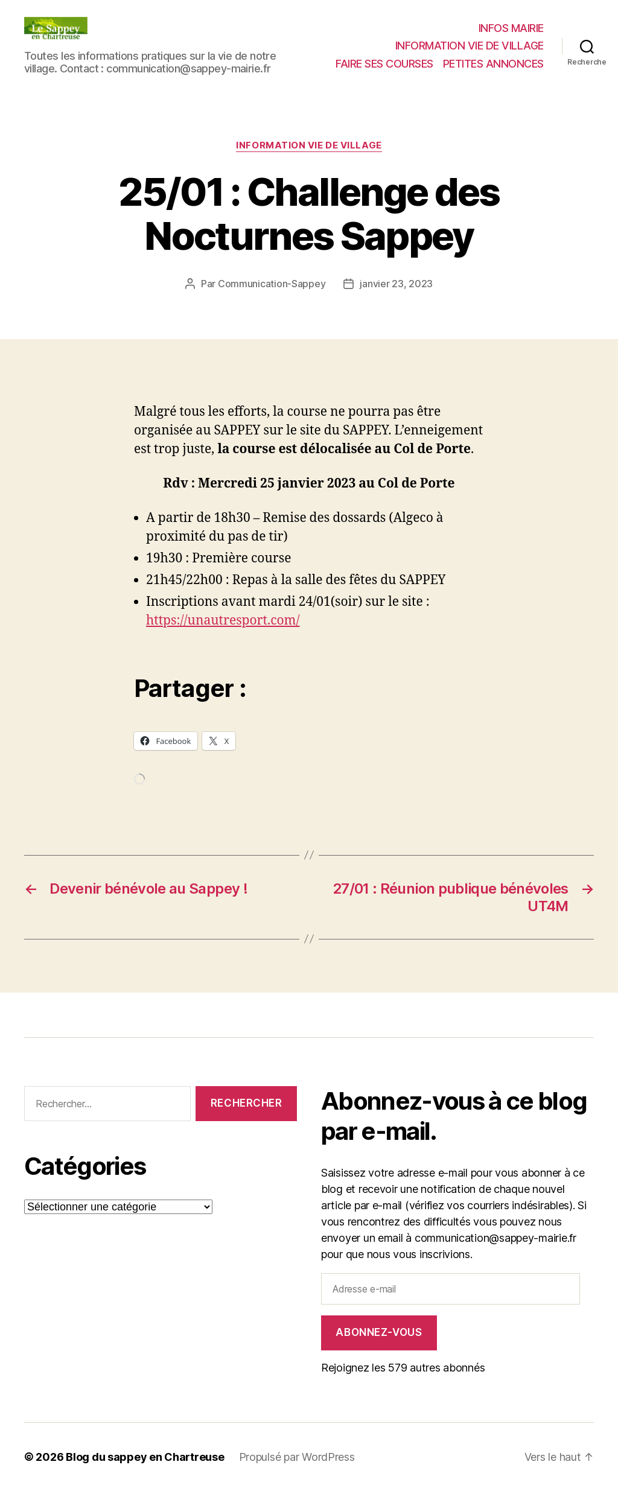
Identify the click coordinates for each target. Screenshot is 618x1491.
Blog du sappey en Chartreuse (145, 1457)
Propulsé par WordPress (297, 1457)
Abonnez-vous (379, 1332)
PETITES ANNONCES (493, 63)
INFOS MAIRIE (511, 28)
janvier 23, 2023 (396, 284)
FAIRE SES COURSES (384, 63)
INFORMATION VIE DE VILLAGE (469, 45)
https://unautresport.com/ (223, 620)
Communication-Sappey (272, 284)
